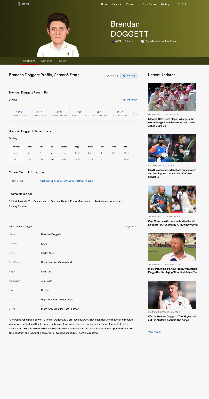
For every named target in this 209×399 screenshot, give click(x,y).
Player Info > (131, 226)
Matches (47, 61)
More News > (155, 331)
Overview (29, 61)
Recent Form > (129, 99)
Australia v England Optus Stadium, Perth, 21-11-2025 (66, 180)
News (62, 61)
